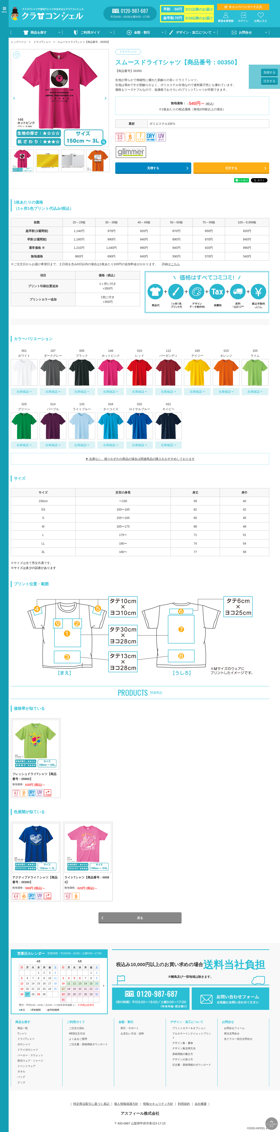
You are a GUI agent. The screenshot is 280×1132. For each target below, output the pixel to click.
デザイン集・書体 (182, 1044)
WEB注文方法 (77, 1035)
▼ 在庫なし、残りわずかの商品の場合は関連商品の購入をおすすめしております (140, 459)
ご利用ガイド (90, 32)
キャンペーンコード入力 (245, 7)
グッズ (21, 1083)
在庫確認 (23, 391)
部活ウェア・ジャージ (30, 1061)
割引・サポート (130, 1029)
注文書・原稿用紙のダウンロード (191, 1066)
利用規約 (184, 1105)
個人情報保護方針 (126, 1105)
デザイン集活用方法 (184, 1049)
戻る (140, 919)
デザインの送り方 (182, 1060)
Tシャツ (22, 1035)
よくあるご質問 (78, 1040)
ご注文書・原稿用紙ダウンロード (88, 1045)
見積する (153, 168)
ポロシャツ (23, 1045)
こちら (175, 264)
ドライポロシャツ (27, 1051)
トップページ (18, 42)
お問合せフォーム (234, 1029)
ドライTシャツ (42, 42)
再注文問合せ (232, 1035)
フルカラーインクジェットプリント (191, 1037)
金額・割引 (142, 32)
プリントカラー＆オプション (189, 1029)
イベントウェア (26, 1067)
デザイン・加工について (194, 32)
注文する (231, 168)
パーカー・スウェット (30, 1056)
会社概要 (201, 1105)
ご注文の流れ (76, 1029)
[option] (60, 98)
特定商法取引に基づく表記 (91, 1105)
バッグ (21, 1078)
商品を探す (39, 32)
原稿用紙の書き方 (182, 1055)
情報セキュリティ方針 (158, 1105)
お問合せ (245, 32)
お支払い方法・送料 (132, 1035)
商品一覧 (22, 1029)
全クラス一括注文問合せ (238, 1040)
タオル (21, 1072)
